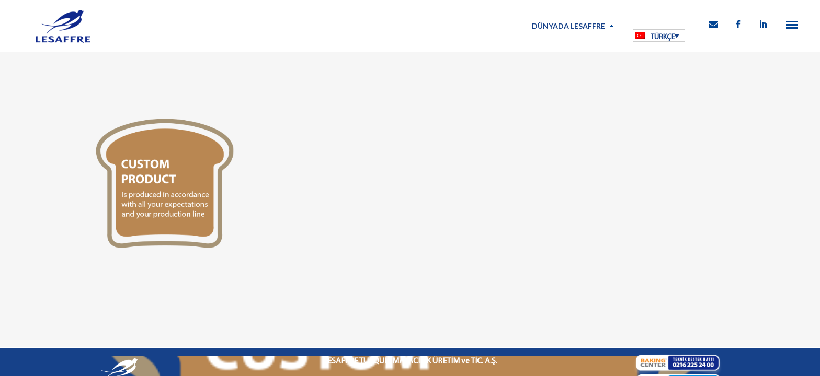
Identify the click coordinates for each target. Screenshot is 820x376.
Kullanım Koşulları (291, 307)
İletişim (544, 307)
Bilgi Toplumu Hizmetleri (435, 307)
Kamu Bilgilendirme (502, 307)
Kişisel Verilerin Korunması (359, 307)
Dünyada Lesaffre (568, 25)
